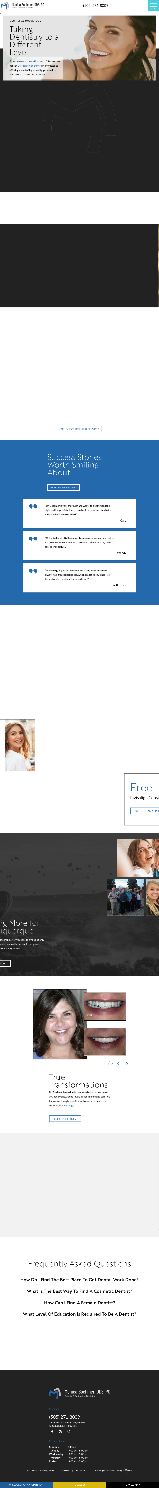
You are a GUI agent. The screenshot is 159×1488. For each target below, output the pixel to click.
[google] (60, 1431)
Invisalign (69, 1105)
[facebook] (52, 1431)
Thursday (55, 1457)
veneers (20, 61)
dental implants (36, 61)
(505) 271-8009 (95, 5)
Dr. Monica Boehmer (29, 65)
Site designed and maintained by (112, 1470)
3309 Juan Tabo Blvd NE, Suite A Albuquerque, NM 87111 (67, 1424)
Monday (54, 1446)
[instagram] (68, 1431)
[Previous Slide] (118, 1063)
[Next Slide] (127, 1063)
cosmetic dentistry (86, 121)
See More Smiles (65, 1118)
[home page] (22, 5)
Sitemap (65, 1470)
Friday (53, 1461)
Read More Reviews (63, 487)
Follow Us (19, 963)
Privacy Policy (81, 1470)
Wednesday (56, 1454)
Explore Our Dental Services (79, 428)
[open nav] (153, 6)
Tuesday (54, 1450)
